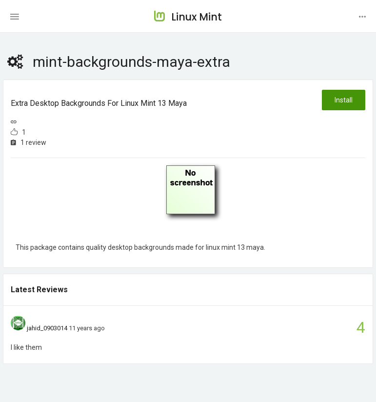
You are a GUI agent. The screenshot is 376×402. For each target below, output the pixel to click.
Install (344, 100)
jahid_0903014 (47, 328)
